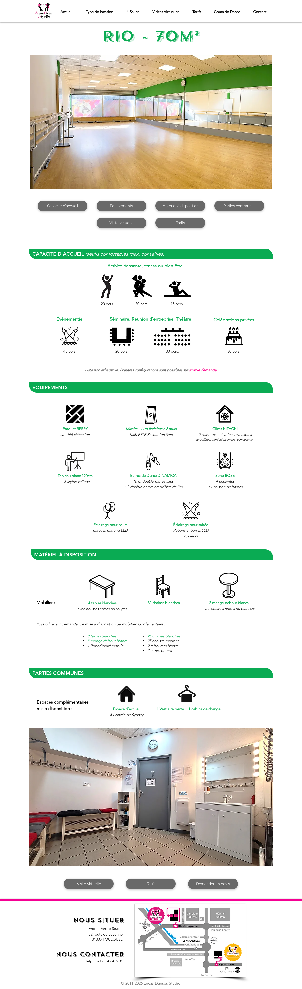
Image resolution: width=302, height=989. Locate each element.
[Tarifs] (180, 223)
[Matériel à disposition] (180, 206)
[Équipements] (121, 206)
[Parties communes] (239, 206)
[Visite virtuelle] (121, 223)
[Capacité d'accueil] (62, 206)
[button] (99, 11)
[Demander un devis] (213, 884)
